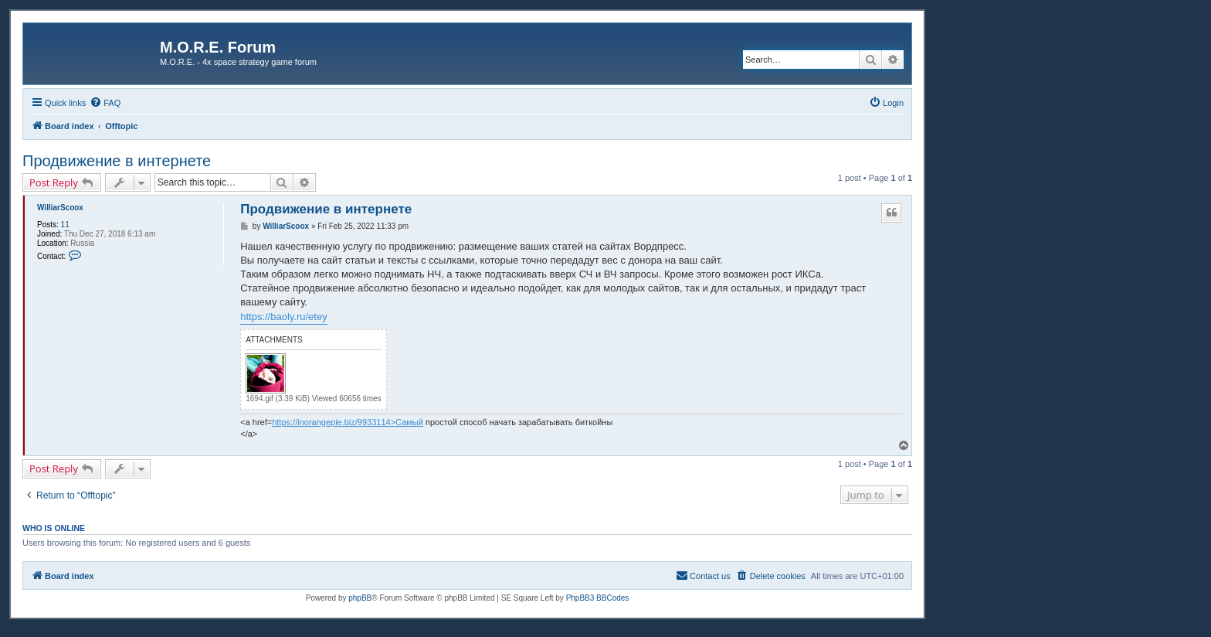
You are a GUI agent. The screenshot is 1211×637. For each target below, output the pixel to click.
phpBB (359, 598)
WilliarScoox (60, 207)
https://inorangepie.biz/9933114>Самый (347, 422)
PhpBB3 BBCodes (597, 598)
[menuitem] (105, 103)
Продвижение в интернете (116, 160)
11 (65, 224)
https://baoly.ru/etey (283, 316)
